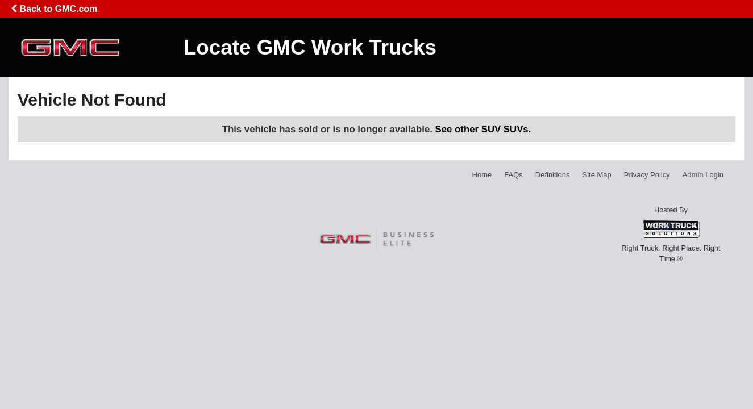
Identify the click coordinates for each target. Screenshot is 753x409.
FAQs (513, 174)
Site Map (596, 174)
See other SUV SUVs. (483, 129)
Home (482, 174)
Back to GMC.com (54, 9)
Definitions (552, 174)
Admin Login (703, 174)
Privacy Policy (647, 174)
